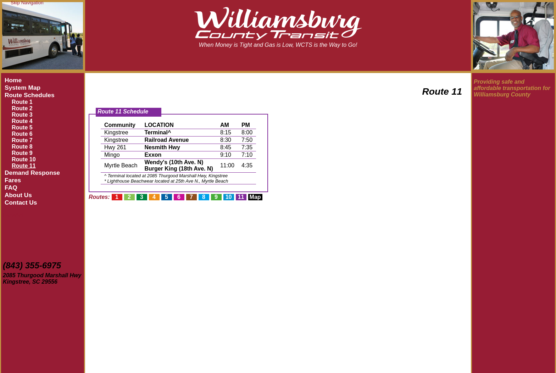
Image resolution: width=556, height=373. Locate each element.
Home (13, 80)
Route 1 (22, 102)
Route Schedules (30, 95)
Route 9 (22, 153)
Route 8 (22, 147)
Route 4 (22, 121)
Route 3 (22, 115)
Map (255, 197)
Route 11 (24, 166)
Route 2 (22, 108)
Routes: (99, 197)
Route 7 (22, 140)
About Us (18, 195)
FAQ (11, 187)
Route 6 (22, 134)
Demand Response (32, 172)
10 (229, 197)
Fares (13, 180)
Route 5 (22, 127)
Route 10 (24, 159)
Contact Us (21, 202)
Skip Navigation (27, 2)
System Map (22, 87)
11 (241, 197)
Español (13, 215)
